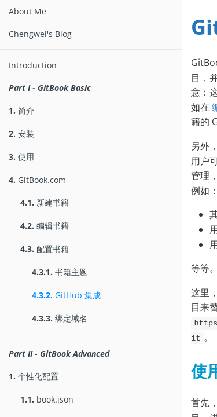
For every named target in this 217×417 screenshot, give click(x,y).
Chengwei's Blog (40, 33)
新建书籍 (44, 202)
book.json (46, 399)
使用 (21, 156)
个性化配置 (33, 376)
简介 (21, 110)
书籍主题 (59, 271)
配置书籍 (44, 248)
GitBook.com (37, 179)
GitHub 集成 (66, 295)
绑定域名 (59, 318)
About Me (27, 11)
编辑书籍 (44, 225)
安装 (21, 133)
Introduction (33, 65)
